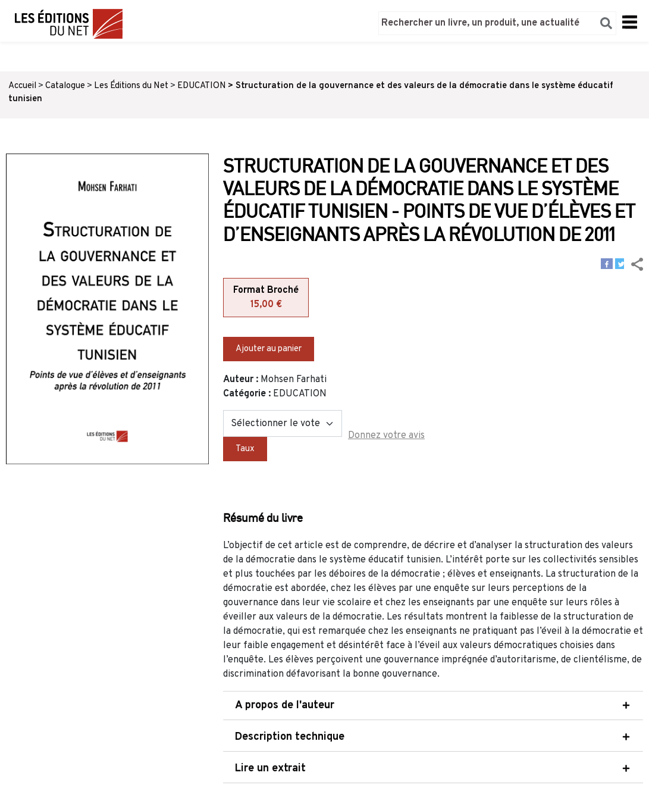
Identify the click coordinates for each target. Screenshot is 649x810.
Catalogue (65, 86)
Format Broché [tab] (266, 298)
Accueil (22, 86)
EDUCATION (201, 86)
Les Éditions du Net (131, 86)
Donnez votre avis (386, 436)
